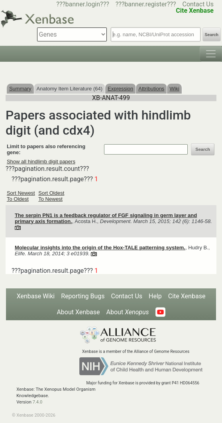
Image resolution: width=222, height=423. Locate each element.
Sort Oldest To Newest (51, 196)
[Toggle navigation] (211, 54)
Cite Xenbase (187, 296)
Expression (120, 89)
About (127, 312)
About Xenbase (78, 312)
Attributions (151, 89)
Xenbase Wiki (36, 296)
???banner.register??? (146, 4)
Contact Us (198, 4)
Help (155, 296)
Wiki (174, 89)
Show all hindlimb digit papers (41, 161)
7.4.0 (38, 402)
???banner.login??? (82, 4)
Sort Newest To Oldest (21, 196)
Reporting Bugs (82, 296)
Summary (20, 89)
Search (211, 34)
